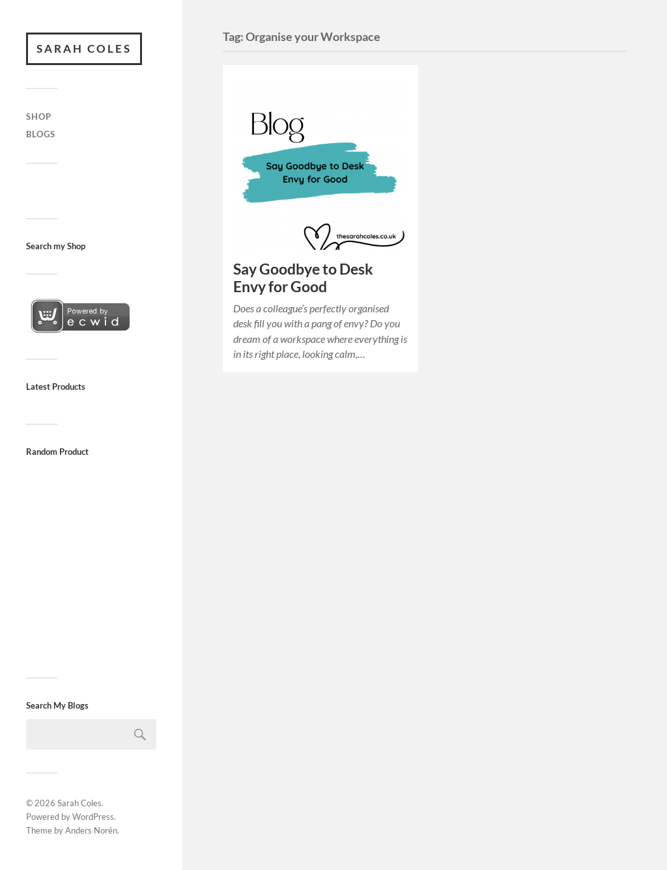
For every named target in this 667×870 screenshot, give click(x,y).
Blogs (40, 134)
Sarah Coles (84, 48)
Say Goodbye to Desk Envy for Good (303, 277)
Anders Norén (91, 830)
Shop (38, 116)
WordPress (93, 816)
